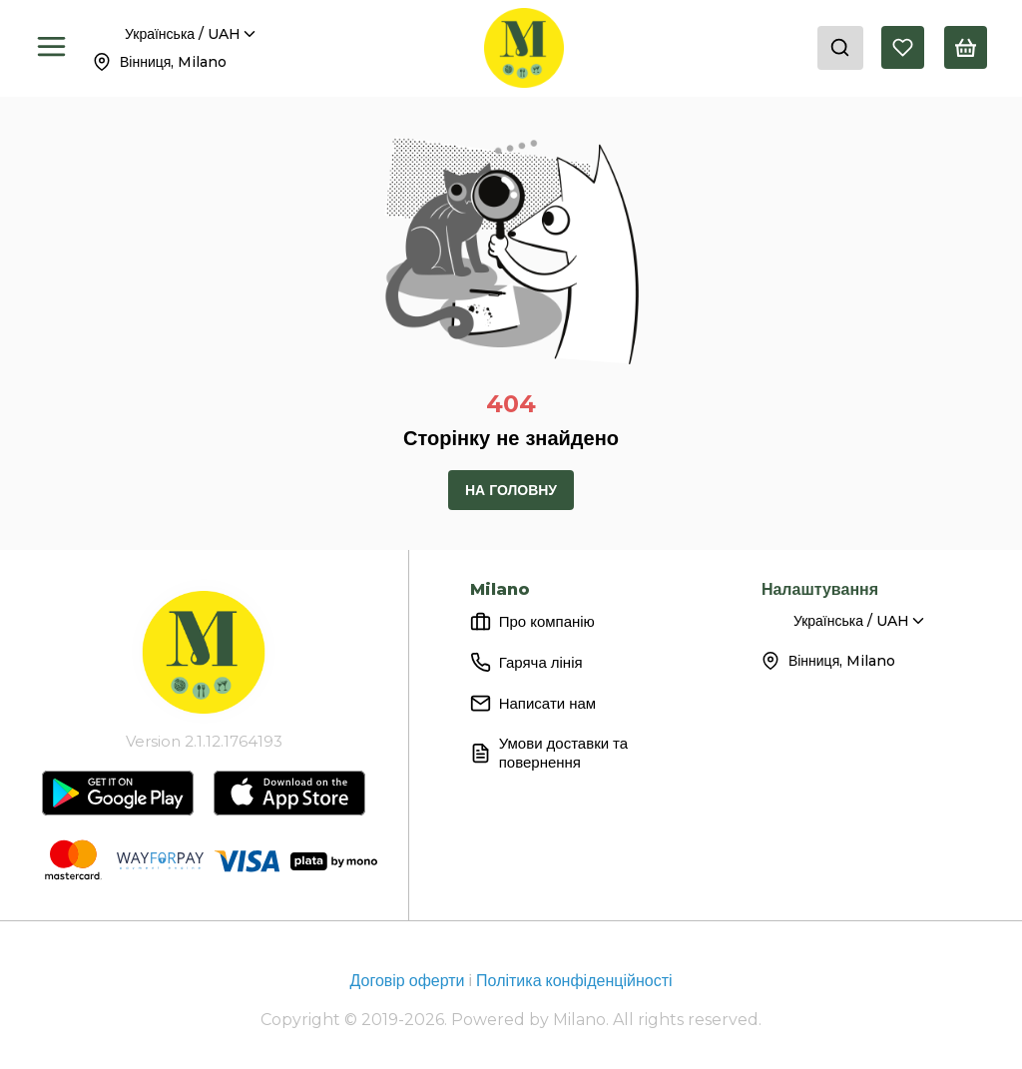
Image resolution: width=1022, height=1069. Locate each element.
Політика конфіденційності (574, 980)
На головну (511, 490)
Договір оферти (408, 980)
